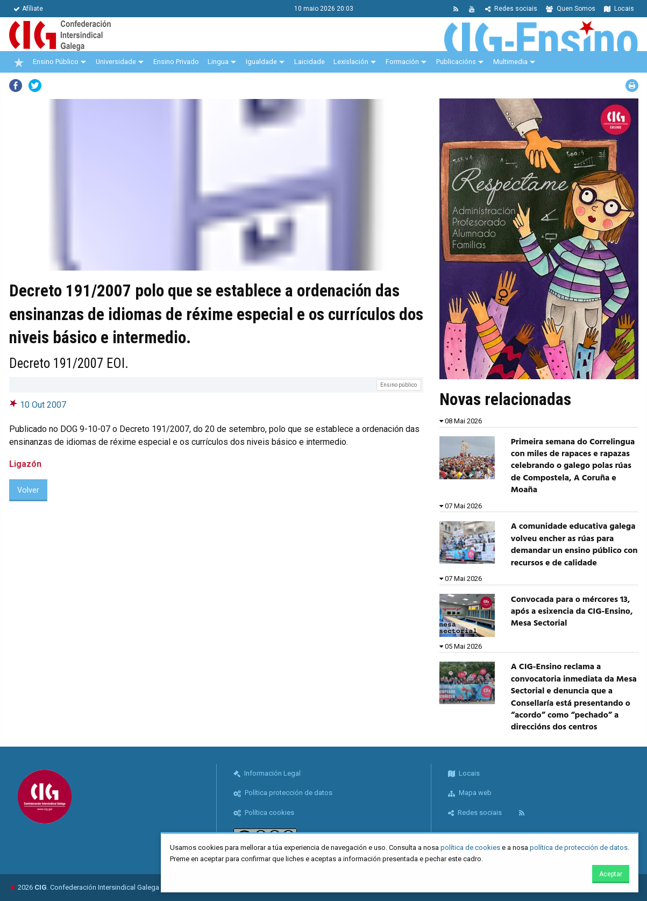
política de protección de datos (579, 847)
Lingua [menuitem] (218, 62)
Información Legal (267, 773)
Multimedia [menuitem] (510, 62)
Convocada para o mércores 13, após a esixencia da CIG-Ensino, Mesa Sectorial (572, 612)
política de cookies (470, 847)
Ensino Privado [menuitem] (176, 62)
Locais (619, 8)
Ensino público (398, 385)
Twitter (35, 85)
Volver (28, 490)
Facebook (15, 85)
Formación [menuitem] (402, 62)
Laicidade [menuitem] (309, 62)
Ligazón (25, 464)
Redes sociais (511, 8)
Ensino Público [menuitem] (56, 62)
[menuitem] (19, 62)
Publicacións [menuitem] (456, 62)
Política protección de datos (282, 793)
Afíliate (28, 8)
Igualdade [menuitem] (261, 62)
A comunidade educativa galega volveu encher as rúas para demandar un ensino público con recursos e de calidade (574, 545)
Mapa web (470, 793)
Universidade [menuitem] (116, 62)
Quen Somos (570, 8)
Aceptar (610, 874)
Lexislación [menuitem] (350, 62)
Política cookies (263, 812)
